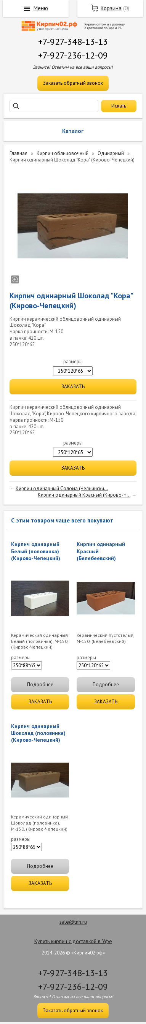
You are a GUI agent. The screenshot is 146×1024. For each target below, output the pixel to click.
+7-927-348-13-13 (73, 41)
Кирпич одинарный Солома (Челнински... (62, 488)
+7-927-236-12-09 (73, 55)
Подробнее (40, 684)
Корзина (111, 8)
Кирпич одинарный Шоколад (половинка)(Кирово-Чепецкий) (38, 733)
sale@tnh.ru (73, 921)
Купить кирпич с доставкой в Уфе (73, 941)
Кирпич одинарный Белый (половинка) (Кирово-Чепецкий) (35, 551)
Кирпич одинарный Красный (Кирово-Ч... (84, 495)
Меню (41, 8)
